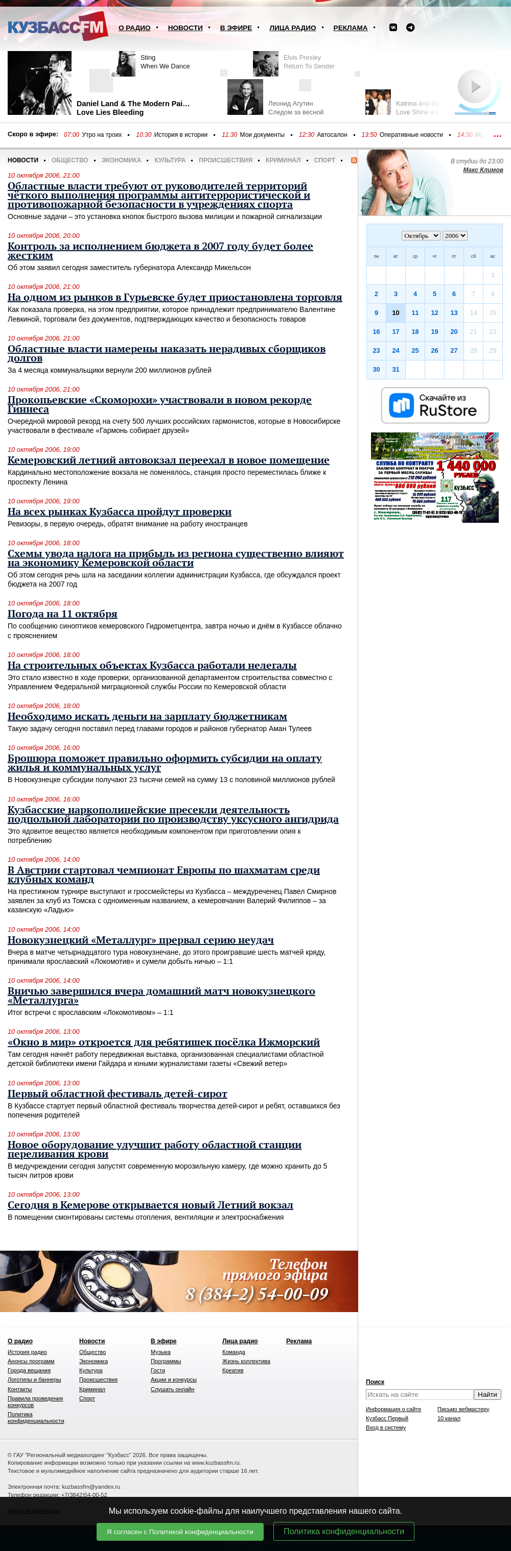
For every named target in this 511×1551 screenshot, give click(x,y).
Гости (158, 1370)
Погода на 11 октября (63, 614)
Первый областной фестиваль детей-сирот (117, 1094)
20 (453, 331)
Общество (70, 160)
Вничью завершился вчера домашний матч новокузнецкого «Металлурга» (161, 996)
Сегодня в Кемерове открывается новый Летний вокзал (150, 1205)
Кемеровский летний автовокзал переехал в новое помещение (169, 460)
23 (376, 350)
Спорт (325, 160)
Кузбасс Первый (387, 1418)
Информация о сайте (393, 1409)
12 (434, 313)
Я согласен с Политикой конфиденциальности (180, 1532)
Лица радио (292, 28)
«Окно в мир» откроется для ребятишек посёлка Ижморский (164, 1042)
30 (376, 369)
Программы (166, 1361)
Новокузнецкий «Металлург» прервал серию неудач (141, 940)
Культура (169, 160)
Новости (185, 28)
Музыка (161, 1352)
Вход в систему (386, 1427)
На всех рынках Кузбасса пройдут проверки (119, 512)
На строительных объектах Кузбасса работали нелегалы (152, 666)
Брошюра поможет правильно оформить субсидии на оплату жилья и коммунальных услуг (165, 763)
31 (395, 369)
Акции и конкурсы (174, 1379)
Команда (233, 1352)
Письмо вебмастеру (463, 1409)
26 (434, 350)
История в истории (180, 134)
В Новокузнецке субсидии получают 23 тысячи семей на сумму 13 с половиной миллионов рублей (171, 779)
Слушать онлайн (172, 1389)
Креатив (233, 1370)
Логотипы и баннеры (34, 1379)
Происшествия (225, 160)
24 (395, 350)
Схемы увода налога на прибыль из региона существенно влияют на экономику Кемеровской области (176, 558)
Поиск (375, 1382)
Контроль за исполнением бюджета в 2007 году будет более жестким (160, 251)
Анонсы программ (31, 1361)
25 (415, 350)
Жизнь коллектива (246, 1361)
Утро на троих (102, 134)
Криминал (283, 160)
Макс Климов (483, 170)
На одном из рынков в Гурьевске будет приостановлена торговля (175, 298)
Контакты (20, 1389)
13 (453, 313)
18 (415, 331)
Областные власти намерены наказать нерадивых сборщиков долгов (167, 354)
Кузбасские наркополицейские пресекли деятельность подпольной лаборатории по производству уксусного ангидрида (173, 815)
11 (415, 313)
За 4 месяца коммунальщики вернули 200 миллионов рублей (110, 370)
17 (395, 331)
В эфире (236, 28)
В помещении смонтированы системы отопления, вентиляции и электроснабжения (146, 1217)
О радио (135, 28)
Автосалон (332, 134)
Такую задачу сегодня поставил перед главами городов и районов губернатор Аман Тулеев (160, 728)
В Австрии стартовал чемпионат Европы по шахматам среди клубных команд (164, 875)
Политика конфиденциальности (344, 1531)
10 (395, 313)
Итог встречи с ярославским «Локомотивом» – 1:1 (90, 1012)
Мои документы (262, 134)
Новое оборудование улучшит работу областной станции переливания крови (154, 1149)
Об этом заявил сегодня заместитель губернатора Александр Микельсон (129, 267)
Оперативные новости (411, 134)
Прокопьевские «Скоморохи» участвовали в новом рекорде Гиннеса (160, 405)
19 (434, 331)
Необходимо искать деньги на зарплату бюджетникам (147, 717)
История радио (27, 1352)
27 (453, 350)
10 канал (448, 1418)
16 (376, 331)
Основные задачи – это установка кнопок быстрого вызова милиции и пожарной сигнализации (165, 216)
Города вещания (29, 1370)
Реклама (351, 28)
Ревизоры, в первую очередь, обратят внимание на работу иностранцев (128, 524)
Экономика (122, 160)
